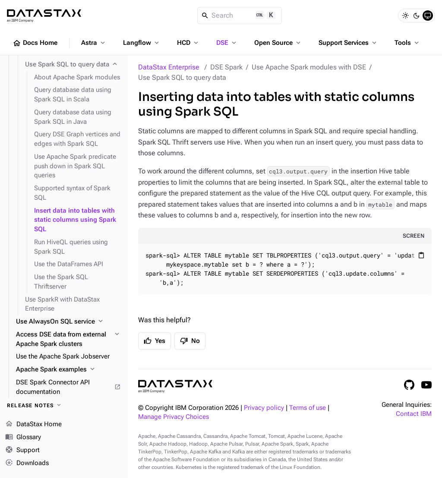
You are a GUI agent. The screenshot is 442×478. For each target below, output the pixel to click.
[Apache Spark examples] (68, 369)
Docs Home (35, 43)
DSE (227, 43)
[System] (428, 15)
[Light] (405, 15)
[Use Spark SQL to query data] (73, 64)
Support (22, 450)
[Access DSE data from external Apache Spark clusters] (68, 339)
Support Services (348, 43)
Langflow (142, 43)
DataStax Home (33, 424)
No (190, 341)
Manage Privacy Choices (173, 417)
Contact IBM (414, 414)
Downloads (27, 463)
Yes (154, 341)
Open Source (278, 43)
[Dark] (416, 15)
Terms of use (307, 408)
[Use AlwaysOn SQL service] (68, 321)
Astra (94, 43)
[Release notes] (63, 405)
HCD (188, 43)
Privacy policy (264, 408)
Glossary (23, 437)
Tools (407, 43)
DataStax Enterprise (168, 67)
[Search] (239, 15)
